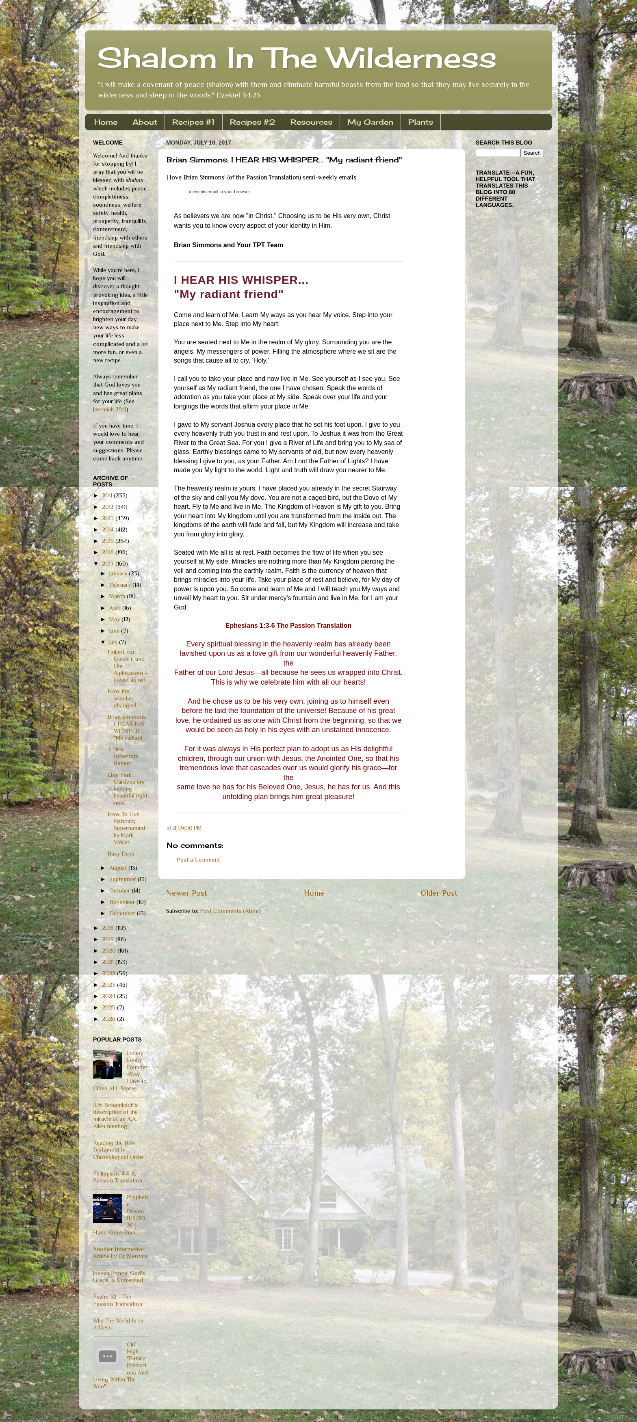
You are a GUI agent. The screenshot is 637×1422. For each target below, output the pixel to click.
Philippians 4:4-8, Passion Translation (117, 1177)
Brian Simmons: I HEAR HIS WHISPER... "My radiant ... (128, 727)
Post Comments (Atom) (230, 911)
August (118, 867)
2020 (109, 950)
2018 (108, 928)
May (115, 619)
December (123, 913)
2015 (108, 541)
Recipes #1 (193, 121)
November (122, 902)
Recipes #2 (252, 121)
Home (105, 121)
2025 (109, 1007)
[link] (219, 191)
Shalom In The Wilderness (297, 57)
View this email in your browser (219, 191)
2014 (108, 529)
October (120, 890)
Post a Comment (198, 859)
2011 (108, 495)
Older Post (438, 892)
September (123, 879)
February (120, 584)
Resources (311, 121)
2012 (108, 507)
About (144, 121)
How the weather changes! (122, 698)
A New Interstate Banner (123, 756)
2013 (108, 518)
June (115, 630)
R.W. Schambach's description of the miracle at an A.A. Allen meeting (115, 1115)
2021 (108, 962)
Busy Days (121, 853)
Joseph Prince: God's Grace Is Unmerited (119, 1276)
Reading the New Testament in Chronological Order (118, 1149)
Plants (420, 121)
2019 (108, 939)
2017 (108, 563)
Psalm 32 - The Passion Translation (117, 1300)
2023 (109, 984)
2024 (109, 996)
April (115, 608)
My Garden (370, 121)
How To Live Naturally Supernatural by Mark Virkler (126, 828)
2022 (109, 973)
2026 (109, 1019)
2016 (108, 552)
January (119, 573)
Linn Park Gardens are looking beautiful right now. (127, 789)
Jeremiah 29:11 (109, 409)
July (114, 642)
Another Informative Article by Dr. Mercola (120, 1252)
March (118, 596)
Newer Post (186, 892)
